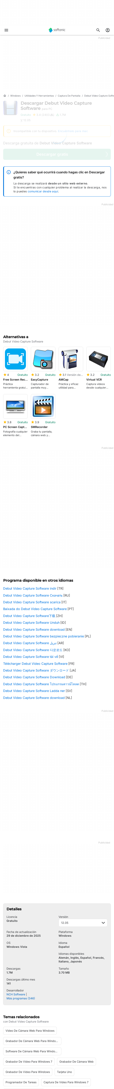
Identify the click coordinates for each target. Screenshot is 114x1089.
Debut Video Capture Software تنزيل (30, 593)
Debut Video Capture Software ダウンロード (36, 621)
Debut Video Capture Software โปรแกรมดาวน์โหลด (41, 634)
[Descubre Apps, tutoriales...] (98, 30)
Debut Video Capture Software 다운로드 (33, 600)
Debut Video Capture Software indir (29, 539)
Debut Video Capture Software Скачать (33, 546)
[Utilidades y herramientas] (39, 96)
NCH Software (16, 944)
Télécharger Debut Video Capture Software (35, 614)
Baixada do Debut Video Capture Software (35, 559)
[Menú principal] (6, 30)
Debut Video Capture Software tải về (30, 607)
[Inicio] (4, 96)
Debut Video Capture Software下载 (29, 566)
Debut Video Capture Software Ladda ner (34, 641)
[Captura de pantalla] (69, 96)
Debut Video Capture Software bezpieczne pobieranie (43, 587)
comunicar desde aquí (43, 191)
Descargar (56, 106)
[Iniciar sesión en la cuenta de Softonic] (107, 30)
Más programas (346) (21, 948)
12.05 (83, 873)
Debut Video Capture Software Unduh (31, 573)
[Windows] (15, 96)
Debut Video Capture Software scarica (32, 553)
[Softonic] (57, 30)
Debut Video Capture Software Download (34, 627)
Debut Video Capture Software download (34, 580)
